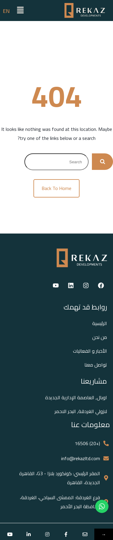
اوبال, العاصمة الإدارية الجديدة (76, 397)
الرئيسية (99, 323)
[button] (20, 10)
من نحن (99, 337)
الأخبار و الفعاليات (90, 350)
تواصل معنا (95, 364)
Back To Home (56, 188)
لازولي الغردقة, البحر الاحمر (81, 411)
